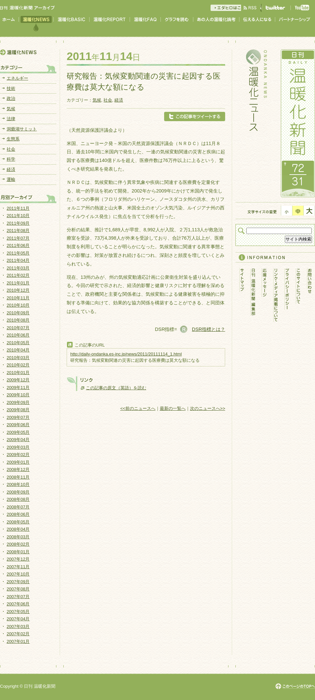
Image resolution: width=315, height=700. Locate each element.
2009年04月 (18, 439)
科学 (11, 159)
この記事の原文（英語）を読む (116, 387)
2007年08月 (18, 588)
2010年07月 (18, 327)
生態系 (13, 138)
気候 (97, 100)
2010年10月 (18, 305)
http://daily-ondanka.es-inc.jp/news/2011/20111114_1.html (126, 353)
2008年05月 (18, 521)
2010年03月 (18, 357)
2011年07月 (18, 238)
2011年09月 (18, 223)
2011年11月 (18, 208)
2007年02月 (18, 633)
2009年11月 (18, 387)
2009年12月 (18, 379)
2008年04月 (18, 529)
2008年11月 (18, 477)
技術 (11, 88)
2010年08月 (18, 320)
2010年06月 (18, 335)
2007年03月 (18, 626)
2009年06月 (18, 424)
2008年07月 (18, 507)
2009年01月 (18, 462)
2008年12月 (18, 469)
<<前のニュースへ (138, 408)
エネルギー (17, 78)
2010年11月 (18, 297)
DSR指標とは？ (208, 329)
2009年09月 (18, 402)
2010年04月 (18, 350)
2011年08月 (18, 230)
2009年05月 (18, 432)
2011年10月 (18, 215)
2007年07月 (18, 596)
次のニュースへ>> (207, 408)
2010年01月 (18, 372)
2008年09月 (18, 492)
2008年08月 (18, 499)
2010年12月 (18, 290)
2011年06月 (18, 245)
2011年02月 (18, 275)
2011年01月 (18, 282)
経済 (118, 100)
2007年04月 (18, 618)
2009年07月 (18, 417)
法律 (11, 118)
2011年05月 (18, 253)
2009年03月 (18, 447)
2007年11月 (18, 566)
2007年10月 (18, 574)
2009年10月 (18, 394)
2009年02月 (18, 454)
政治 (11, 98)
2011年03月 (18, 268)
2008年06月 (18, 514)
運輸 (11, 179)
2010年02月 (18, 364)
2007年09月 (18, 581)
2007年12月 (18, 559)
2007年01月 (18, 641)
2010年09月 (18, 312)
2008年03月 (18, 536)
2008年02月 (18, 544)
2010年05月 (18, 342)
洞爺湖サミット (22, 128)
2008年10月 (18, 484)
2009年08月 (18, 409)
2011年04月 (18, 260)
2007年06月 (18, 603)
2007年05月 (18, 611)
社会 (107, 100)
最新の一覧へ (173, 408)
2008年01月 (18, 551)
